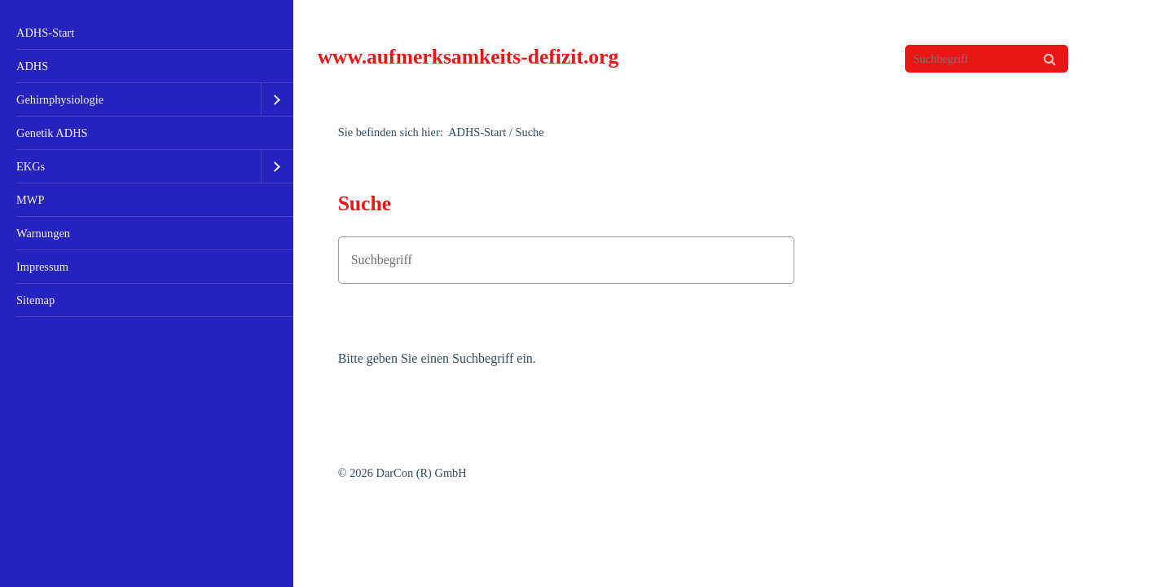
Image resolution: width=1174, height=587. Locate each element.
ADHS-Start (45, 32)
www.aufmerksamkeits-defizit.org (468, 56)
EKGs (30, 166)
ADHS (32, 66)
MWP (30, 199)
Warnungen (43, 233)
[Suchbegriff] (986, 59)
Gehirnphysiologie (59, 99)
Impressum (42, 266)
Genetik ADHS (52, 132)
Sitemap (35, 300)
